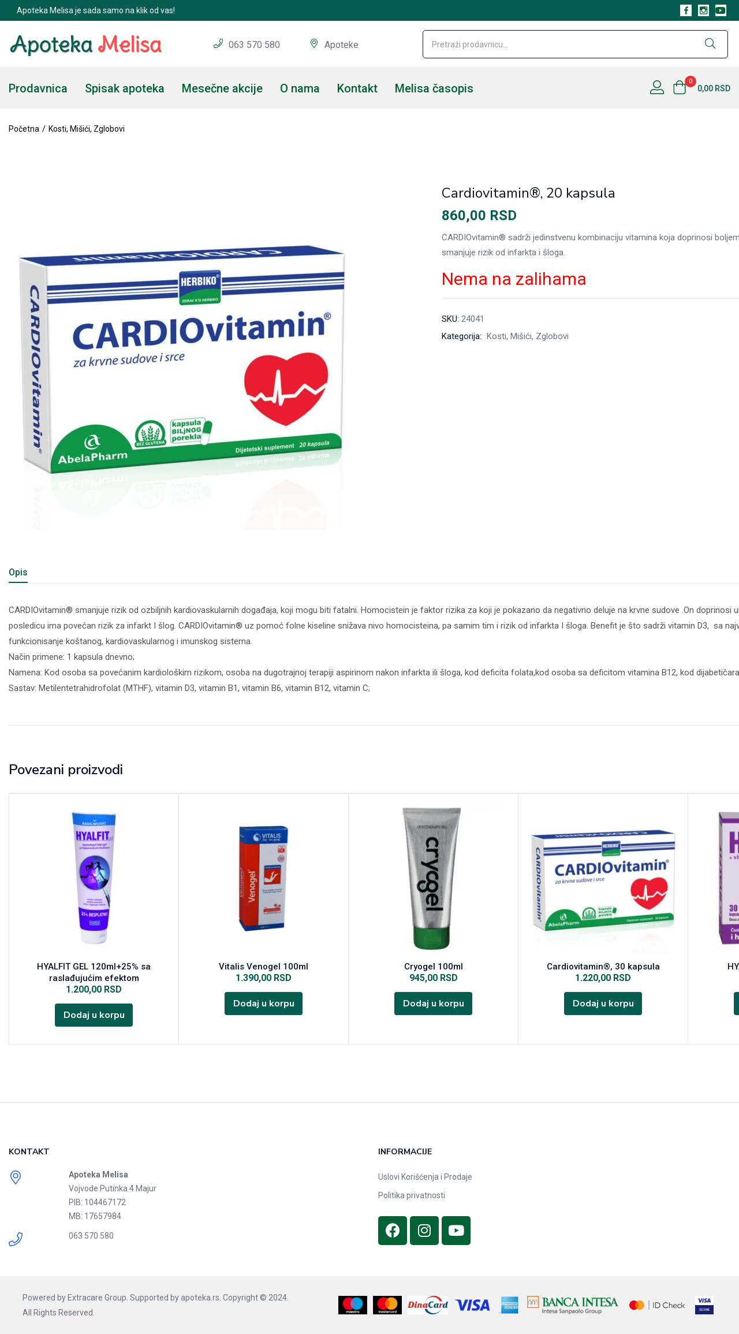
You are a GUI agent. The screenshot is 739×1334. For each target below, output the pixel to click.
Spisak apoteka (125, 88)
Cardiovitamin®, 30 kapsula (603, 966)
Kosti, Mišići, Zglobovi (86, 128)
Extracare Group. (98, 1297)
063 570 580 (255, 44)
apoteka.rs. (201, 1297)
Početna (24, 128)
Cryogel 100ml (433, 966)
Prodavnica (38, 88)
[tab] (32, 574)
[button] (701, 88)
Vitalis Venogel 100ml (263, 966)
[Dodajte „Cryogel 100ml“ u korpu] (433, 1003)
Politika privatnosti (411, 1195)
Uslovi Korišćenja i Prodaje (425, 1176)
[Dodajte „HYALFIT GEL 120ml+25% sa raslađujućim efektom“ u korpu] (94, 1015)
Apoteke (341, 44)
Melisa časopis (434, 88)
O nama (300, 88)
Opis (18, 572)
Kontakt (357, 88)
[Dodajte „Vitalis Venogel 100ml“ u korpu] (264, 1003)
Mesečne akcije (222, 88)
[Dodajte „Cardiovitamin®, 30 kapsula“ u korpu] (603, 1003)
